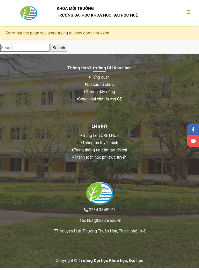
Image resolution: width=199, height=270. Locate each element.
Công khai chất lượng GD (100, 100)
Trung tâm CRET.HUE (100, 139)
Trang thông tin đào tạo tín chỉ (99, 153)
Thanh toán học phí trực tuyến (99, 160)
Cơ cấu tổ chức (99, 86)
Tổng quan (99, 79)
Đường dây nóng (99, 93)
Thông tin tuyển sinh (99, 146)
